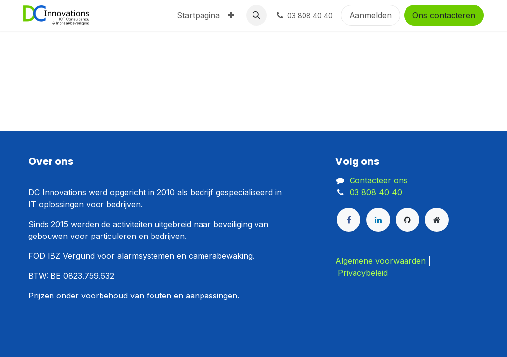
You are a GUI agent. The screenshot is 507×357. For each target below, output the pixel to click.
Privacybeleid (363, 273)
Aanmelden (370, 15)
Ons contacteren (443, 15)
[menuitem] (198, 15)
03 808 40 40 (376, 192)
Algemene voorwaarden (380, 261)
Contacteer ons (378, 180)
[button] (256, 15)
